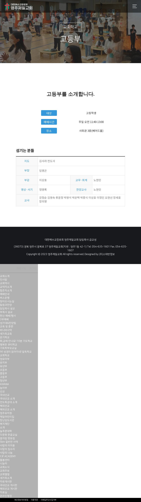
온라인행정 (6, 496)
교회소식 (4, 467)
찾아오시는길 (7, 301)
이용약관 (34, 500)
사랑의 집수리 (7, 449)
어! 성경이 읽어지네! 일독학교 (16, 351)
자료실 (3, 492)
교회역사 (4, 283)
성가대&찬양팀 (8, 323)
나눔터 (3, 463)
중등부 (3, 373)
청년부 (3, 380)
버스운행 (4, 297)
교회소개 (4, 276)
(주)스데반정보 (107, 254)
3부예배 (4, 319)
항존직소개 (6, 290)
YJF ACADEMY (8, 456)
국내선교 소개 (7, 398)
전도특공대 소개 (8, 402)
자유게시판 (6, 481)
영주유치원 (6, 413)
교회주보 (4, 470)
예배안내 (4, 294)
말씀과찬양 (6, 304)
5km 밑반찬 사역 (9, 441)
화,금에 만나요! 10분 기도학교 (16, 341)
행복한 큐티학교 (8, 344)
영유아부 (4, 359)
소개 (2, 427)
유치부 (3, 362)
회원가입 (21, 268)
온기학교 (4, 337)
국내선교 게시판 (8, 485)
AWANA (4, 384)
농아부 (3, 387)
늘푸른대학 (6, 431)
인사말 (3, 279)
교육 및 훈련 (6, 326)
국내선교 (4, 395)
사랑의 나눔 (6, 452)
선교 (2, 391)
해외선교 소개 (7, 409)
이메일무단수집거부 (48, 500)
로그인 (32, 268)
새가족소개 (6, 478)
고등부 (3, 377)
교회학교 (4, 355)
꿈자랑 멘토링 (7, 438)
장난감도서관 (7, 420)
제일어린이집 (7, 416)
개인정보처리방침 (21, 500)
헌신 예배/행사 (8, 315)
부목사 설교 (6, 312)
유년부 (3, 366)
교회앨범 (4, 474)
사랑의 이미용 (7, 445)
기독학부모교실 (8, 348)
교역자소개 (6, 286)
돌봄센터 (4, 460)
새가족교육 (6, 333)
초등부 (3, 369)
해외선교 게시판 (8, 488)
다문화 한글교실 (8, 434)
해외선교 (4, 405)
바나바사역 (6, 330)
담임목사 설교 (7, 308)
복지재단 (4, 423)
